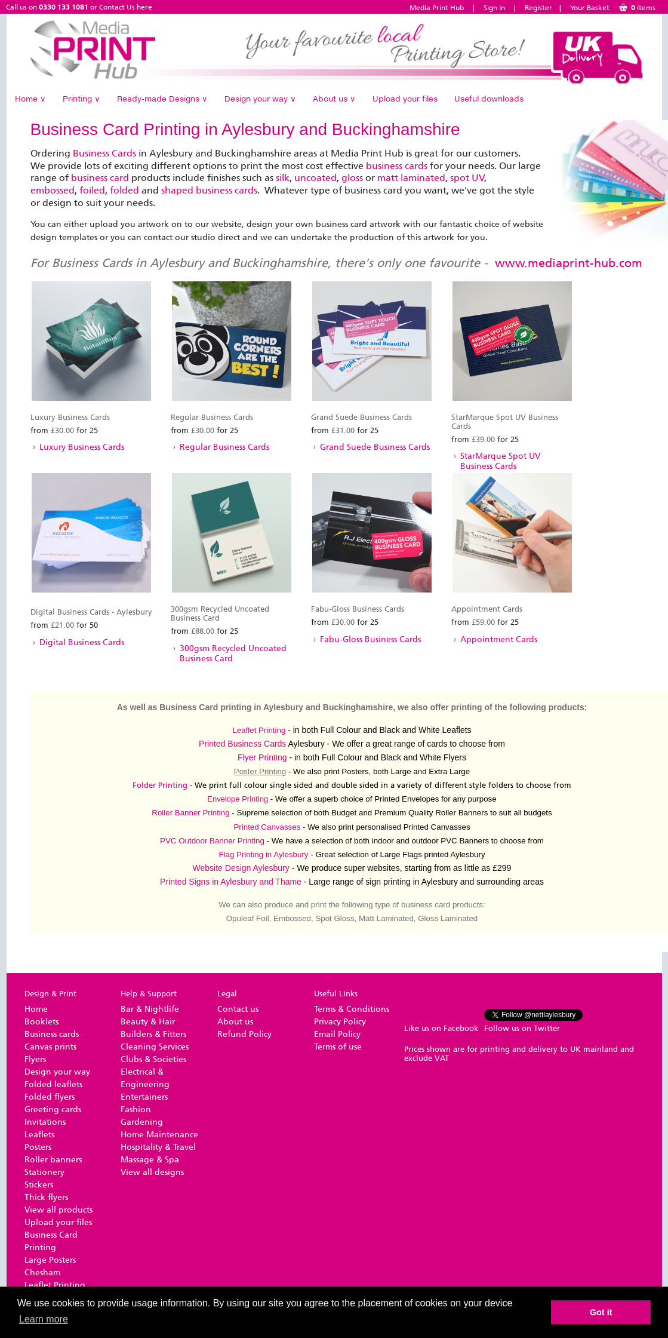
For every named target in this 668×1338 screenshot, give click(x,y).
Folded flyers (49, 1097)
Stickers (38, 1185)
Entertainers (144, 1097)
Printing (81, 98)
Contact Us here (125, 7)
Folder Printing (160, 785)
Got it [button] (601, 1312)
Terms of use (338, 1047)
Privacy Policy (340, 1022)
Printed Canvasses (266, 827)
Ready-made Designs (162, 98)
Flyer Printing (262, 757)
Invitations (45, 1122)
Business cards (51, 1034)
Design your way (260, 98)
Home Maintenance (159, 1135)
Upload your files (405, 98)
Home (30, 98)
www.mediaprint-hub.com (568, 263)
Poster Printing (260, 771)
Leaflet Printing (258, 730)
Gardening (142, 1122)
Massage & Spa (150, 1160)
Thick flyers (46, 1197)
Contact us (237, 1009)
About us (334, 98)
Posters (37, 1147)
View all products (58, 1210)
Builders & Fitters (153, 1034)
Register (538, 8)
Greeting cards (52, 1109)
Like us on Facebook (441, 1028)
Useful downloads (489, 98)
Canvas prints (50, 1047)
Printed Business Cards (242, 743)
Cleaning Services (155, 1047)
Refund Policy (244, 1034)
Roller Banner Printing (190, 812)
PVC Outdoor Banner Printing (212, 840)
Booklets (41, 1022)
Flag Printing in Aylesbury (263, 854)
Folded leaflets (53, 1084)
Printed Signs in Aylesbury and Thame (230, 881)
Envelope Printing (237, 798)
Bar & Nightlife (150, 1009)
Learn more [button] (43, 1319)
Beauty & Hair (148, 1022)
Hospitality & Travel (158, 1147)
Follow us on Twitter (522, 1028)
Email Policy (337, 1034)
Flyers (35, 1059)
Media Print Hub (437, 8)
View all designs (152, 1172)
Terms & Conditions (351, 1009)
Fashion (136, 1109)
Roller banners (53, 1160)
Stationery (44, 1172)
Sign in (494, 8)
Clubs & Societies (153, 1059)
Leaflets (39, 1135)
